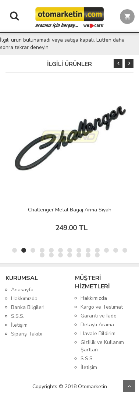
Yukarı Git (129, 386)
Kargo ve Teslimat (102, 306)
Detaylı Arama (97, 324)
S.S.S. (17, 316)
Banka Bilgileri (27, 307)
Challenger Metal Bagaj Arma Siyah (69, 209)
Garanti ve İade (99, 315)
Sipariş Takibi (26, 333)
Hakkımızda (24, 298)
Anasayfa (22, 289)
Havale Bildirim (98, 333)
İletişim (19, 325)
